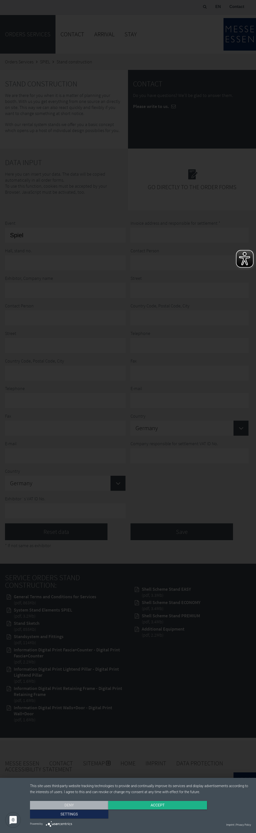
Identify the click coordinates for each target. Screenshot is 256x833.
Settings (218, 814)
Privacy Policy (243, 824)
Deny (63, 814)
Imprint (230, 824)
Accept (141, 814)
